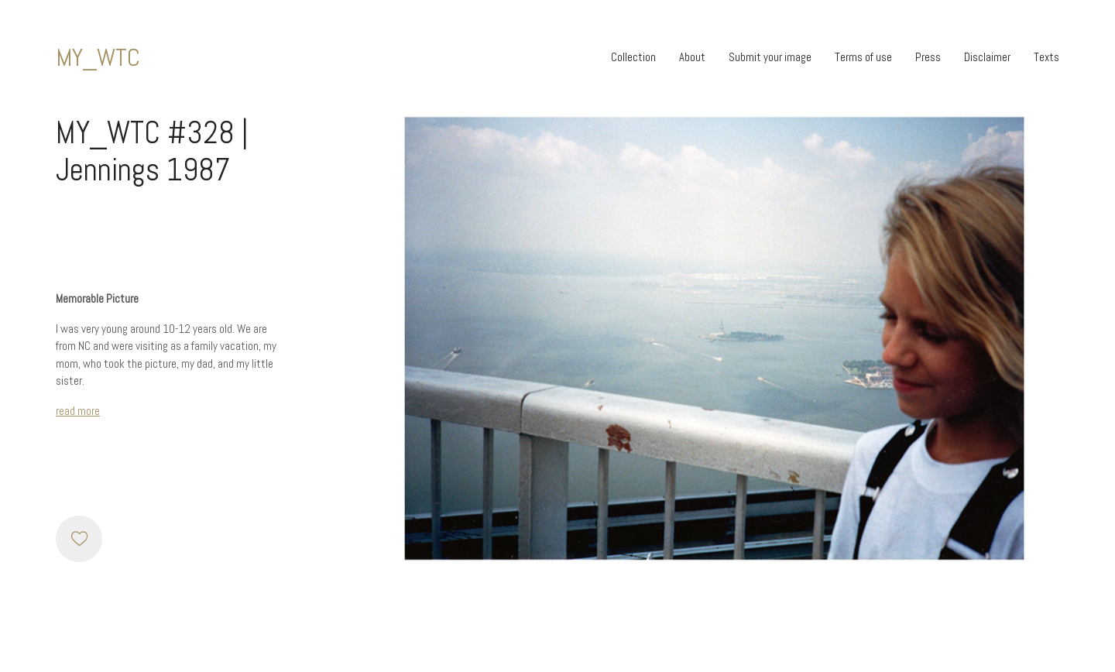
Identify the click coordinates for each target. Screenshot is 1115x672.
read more (78, 410)
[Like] (79, 539)
